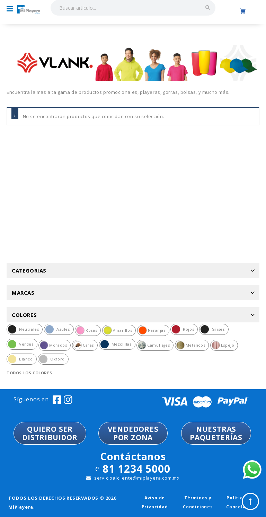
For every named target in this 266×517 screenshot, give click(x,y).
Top (250, 501)
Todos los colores (29, 372)
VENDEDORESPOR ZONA (133, 433)
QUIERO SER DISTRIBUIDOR (50, 433)
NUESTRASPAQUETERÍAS (216, 433)
